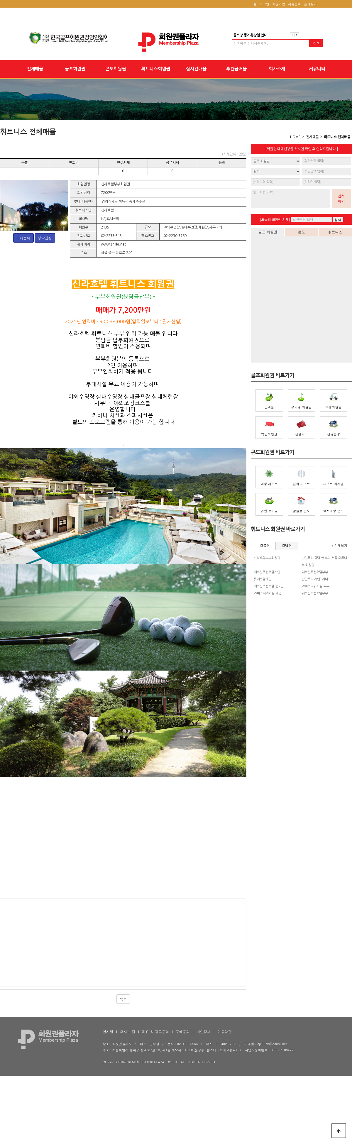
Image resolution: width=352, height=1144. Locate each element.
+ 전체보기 (339, 545)
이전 (292, 34)
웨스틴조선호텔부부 (315, 572)
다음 (296, 34)
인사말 (108, 1089)
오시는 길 (127, 1089)
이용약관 (224, 1089)
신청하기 (341, 198)
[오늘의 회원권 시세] (275, 219)
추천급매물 (236, 69)
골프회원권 (75, 69)
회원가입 (278, 4)
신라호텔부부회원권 (267, 558)
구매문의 (23, 237)
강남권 (287, 546)
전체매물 (35, 69)
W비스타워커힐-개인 (268, 593)
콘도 (301, 231)
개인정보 (204, 1089)
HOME (295, 137)
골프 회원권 (267, 231)
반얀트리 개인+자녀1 (316, 579)
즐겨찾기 (310, 4)
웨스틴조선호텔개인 (267, 572)
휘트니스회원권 (155, 69)
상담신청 (45, 237)
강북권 (265, 546)
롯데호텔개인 (262, 579)
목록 (123, 1057)
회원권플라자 (176, 42)
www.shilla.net (113, 244)
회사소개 (277, 69)
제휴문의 (294, 4)
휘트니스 (335, 231)
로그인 (264, 4)
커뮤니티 (317, 69)
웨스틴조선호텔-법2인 (268, 586)
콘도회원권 (115, 69)
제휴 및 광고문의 (155, 1089)
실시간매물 (196, 69)
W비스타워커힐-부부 (315, 586)
